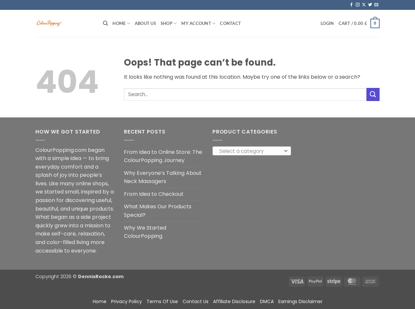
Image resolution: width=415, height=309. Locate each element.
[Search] (105, 23)
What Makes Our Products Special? (157, 211)
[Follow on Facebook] (351, 5)
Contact (230, 23)
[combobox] (251, 150)
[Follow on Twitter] (370, 5)
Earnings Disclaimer (300, 301)
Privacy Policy (126, 301)
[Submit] (373, 94)
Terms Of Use (162, 301)
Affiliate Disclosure (234, 301)
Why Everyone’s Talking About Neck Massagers (163, 177)
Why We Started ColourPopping (145, 232)
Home (121, 23)
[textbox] (250, 151)
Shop (169, 23)
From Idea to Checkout (154, 194)
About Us (145, 23)
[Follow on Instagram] (358, 5)
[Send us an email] (376, 5)
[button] (327, 23)
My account (198, 23)
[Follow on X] (364, 5)
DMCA (267, 301)
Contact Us (195, 301)
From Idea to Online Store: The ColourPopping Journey (163, 156)
